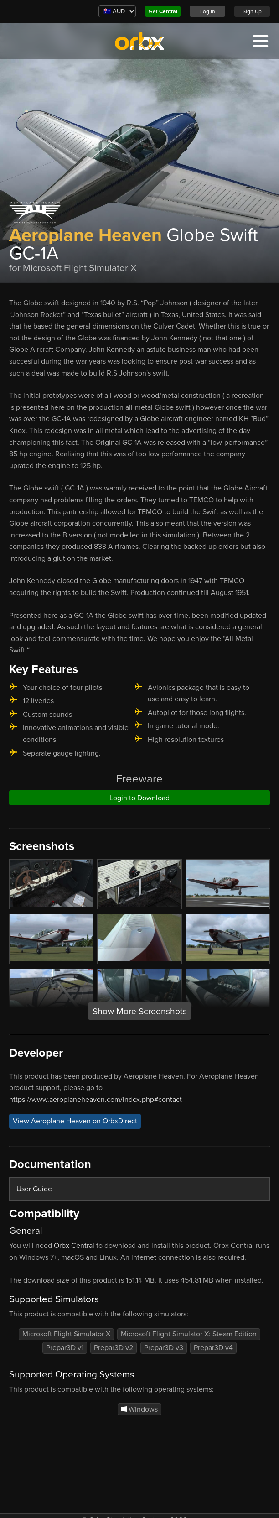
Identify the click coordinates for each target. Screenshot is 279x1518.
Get (163, 11)
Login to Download (139, 798)
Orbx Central (74, 1245)
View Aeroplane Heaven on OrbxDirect (75, 1121)
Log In (207, 11)
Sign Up (252, 11)
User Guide (34, 1189)
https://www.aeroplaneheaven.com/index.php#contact (95, 1099)
